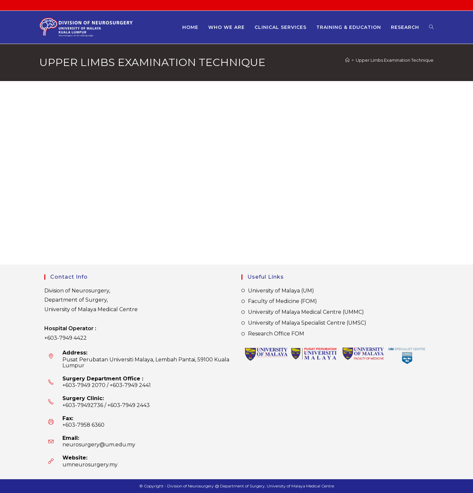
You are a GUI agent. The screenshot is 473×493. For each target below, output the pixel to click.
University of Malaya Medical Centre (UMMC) (306, 312)
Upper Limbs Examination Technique (395, 60)
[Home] (347, 60)
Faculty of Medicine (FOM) (282, 301)
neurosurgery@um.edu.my (98, 444)
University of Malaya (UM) (281, 291)
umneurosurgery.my (90, 464)
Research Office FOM (276, 334)
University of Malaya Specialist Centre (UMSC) (307, 323)
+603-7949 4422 (65, 338)
